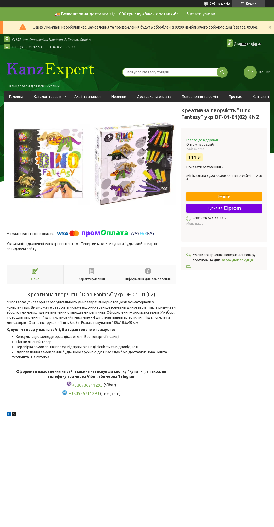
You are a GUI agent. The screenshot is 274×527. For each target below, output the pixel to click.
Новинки (118, 96)
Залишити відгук (247, 43)
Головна (16, 96)
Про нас (235, 96)
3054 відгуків (220, 3)
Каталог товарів (47, 96)
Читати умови (201, 14)
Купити (224, 196)
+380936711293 (84, 393)
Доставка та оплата (154, 96)
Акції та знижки (87, 96)
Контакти (261, 96)
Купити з (224, 208)
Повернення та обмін (200, 96)
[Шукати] (222, 72)
